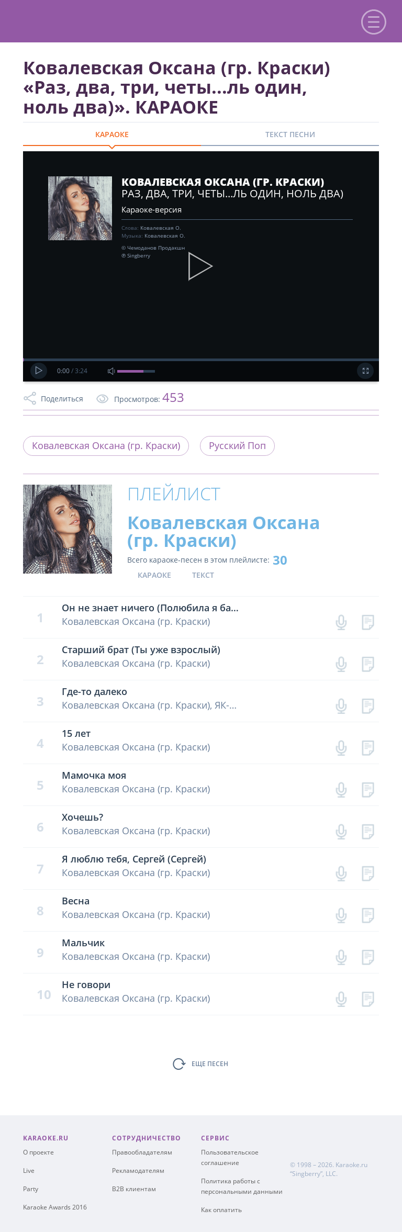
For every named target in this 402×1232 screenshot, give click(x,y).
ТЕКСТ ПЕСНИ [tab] (290, 134)
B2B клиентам (134, 1188)
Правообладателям (142, 1152)
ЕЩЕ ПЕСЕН (210, 1063)
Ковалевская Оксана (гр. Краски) (106, 445)
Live (29, 1170)
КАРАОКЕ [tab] (112, 134)
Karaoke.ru (351, 1164)
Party (30, 1188)
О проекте (38, 1152)
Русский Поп (237, 445)
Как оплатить (221, 1209)
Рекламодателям (138, 1170)
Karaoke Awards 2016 (55, 1207)
